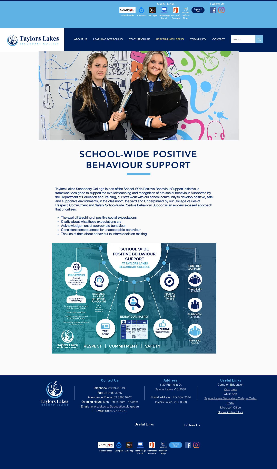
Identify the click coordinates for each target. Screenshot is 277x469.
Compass (230, 389)
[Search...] (240, 39)
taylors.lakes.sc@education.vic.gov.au (114, 406)
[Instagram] (221, 10)
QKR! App (230, 394)
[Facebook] (213, 10)
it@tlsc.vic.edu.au (116, 411)
